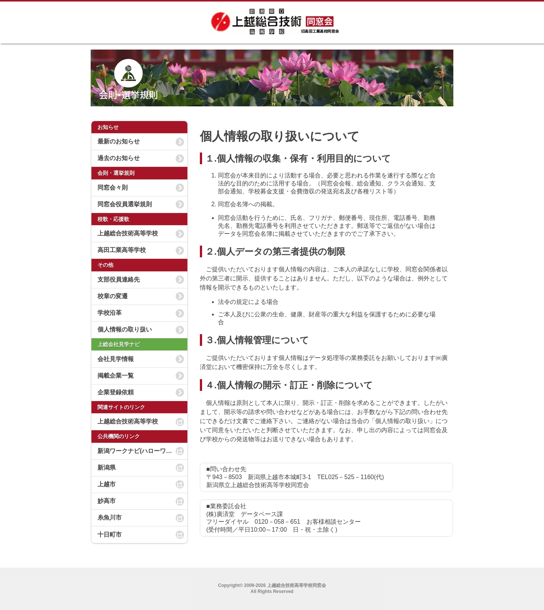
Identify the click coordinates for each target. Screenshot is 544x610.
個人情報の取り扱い (124, 329)
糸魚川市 (109, 517)
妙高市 (106, 501)
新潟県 (106, 467)
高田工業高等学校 (121, 250)
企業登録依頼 (115, 392)
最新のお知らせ (118, 141)
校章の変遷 (112, 296)
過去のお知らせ (118, 158)
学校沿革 (109, 313)
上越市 (106, 484)
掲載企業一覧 (115, 375)
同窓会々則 (112, 187)
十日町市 (109, 534)
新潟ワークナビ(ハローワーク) (138, 451)
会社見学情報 (115, 359)
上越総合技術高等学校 (127, 233)
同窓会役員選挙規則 (124, 204)
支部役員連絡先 (118, 279)
